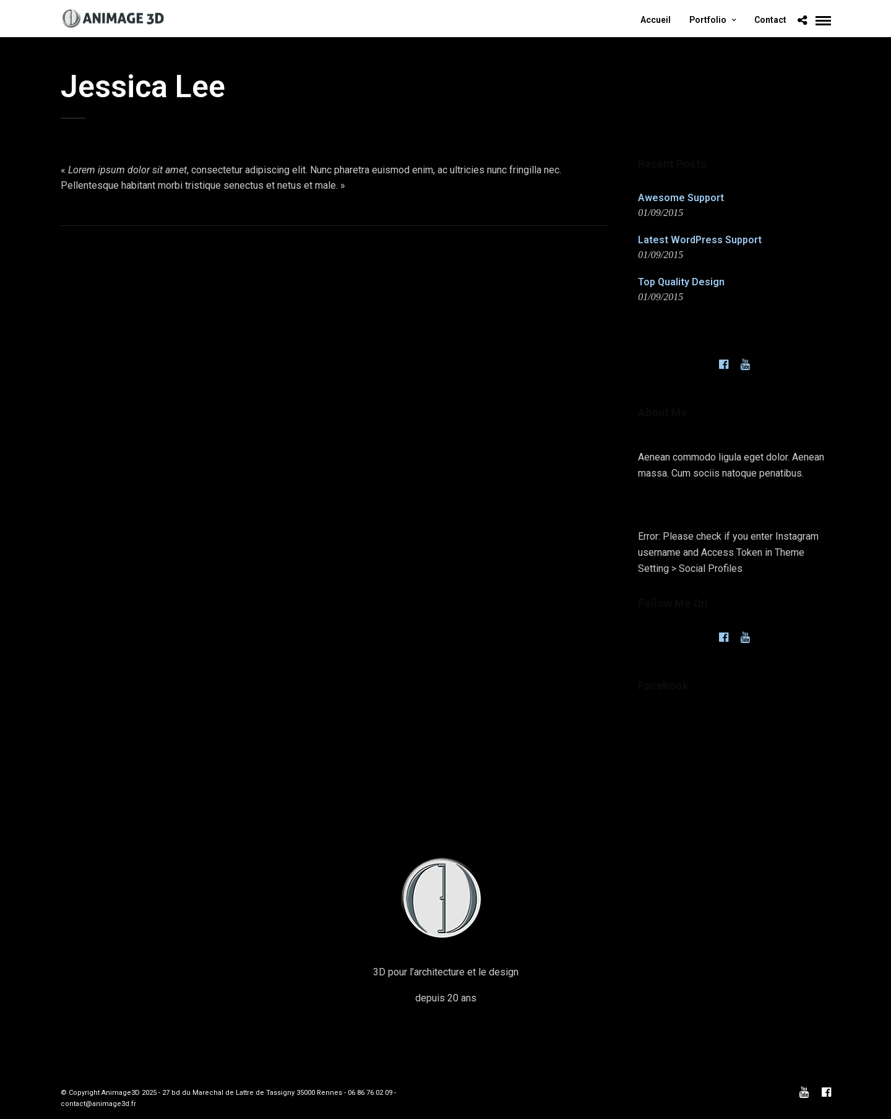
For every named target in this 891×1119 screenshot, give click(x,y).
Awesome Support (681, 198)
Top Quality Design (681, 282)
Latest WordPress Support (700, 240)
